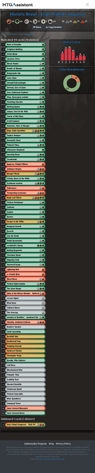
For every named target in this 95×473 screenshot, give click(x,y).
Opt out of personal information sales (50, 459)
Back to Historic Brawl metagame (17, 34)
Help (51, 443)
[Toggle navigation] (87, 4)
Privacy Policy (63, 443)
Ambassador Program (35, 443)
